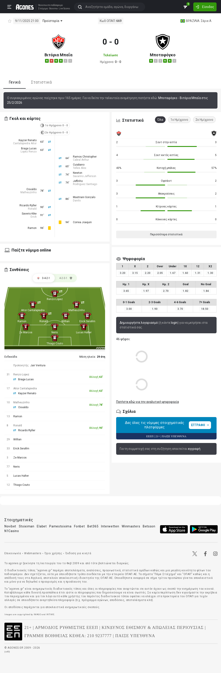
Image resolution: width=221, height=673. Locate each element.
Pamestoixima (60, 526)
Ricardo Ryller (28, 205)
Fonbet (79, 526)
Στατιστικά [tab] (41, 82)
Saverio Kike (29, 213)
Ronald (32, 208)
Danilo (77, 200)
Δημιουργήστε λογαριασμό (139, 322)
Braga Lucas (29, 148)
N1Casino (11, 531)
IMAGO (37, 614)
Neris (54, 332)
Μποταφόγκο (163, 55)
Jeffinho (78, 181)
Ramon (32, 228)
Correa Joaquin (82, 222)
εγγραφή (194, 449)
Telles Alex (79, 168)
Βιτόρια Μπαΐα (58, 55)
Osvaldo (31, 189)
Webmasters (32, 553)
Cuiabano (78, 164)
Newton (77, 172)
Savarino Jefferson (84, 176)
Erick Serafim (87, 321)
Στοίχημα (43, 9)
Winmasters (131, 526)
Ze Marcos (25, 332)
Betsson (149, 526)
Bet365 (92, 526)
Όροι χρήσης (53, 553)
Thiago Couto (55, 343)
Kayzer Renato (28, 140)
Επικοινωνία (12, 553)
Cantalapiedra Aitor (25, 143)
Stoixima (42, 5)
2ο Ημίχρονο (204, 119)
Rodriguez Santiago (85, 184)
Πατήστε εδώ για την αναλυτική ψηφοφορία (147, 402)
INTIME (50, 614)
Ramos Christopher (85, 156)
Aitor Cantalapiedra (33, 310)
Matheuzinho (28, 192)
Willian (65, 321)
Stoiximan (26, 526)
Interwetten (110, 526)
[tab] (66, 278)
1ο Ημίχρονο (179, 119)
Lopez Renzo (29, 151)
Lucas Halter (84, 332)
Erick (34, 216)
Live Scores (64, 9)
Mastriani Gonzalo (84, 197)
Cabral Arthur (81, 159)
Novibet (10, 526)
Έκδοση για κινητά (78, 553)
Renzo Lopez (55, 299)
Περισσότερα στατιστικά (166, 234)
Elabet (42, 526)
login (174, 322)
